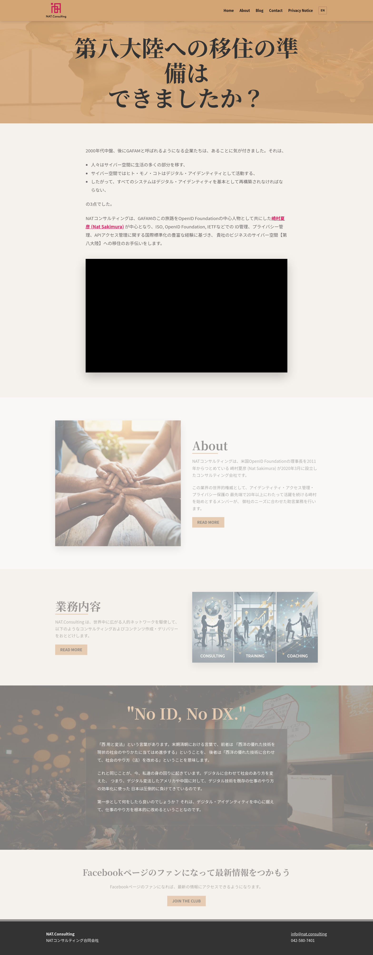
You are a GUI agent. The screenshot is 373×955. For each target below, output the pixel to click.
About (245, 10)
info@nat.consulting (309, 934)
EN (323, 10)
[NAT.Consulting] (56, 10)
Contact (275, 10)
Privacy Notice (300, 10)
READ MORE (208, 524)
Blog (260, 10)
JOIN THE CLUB (186, 903)
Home (229, 10)
